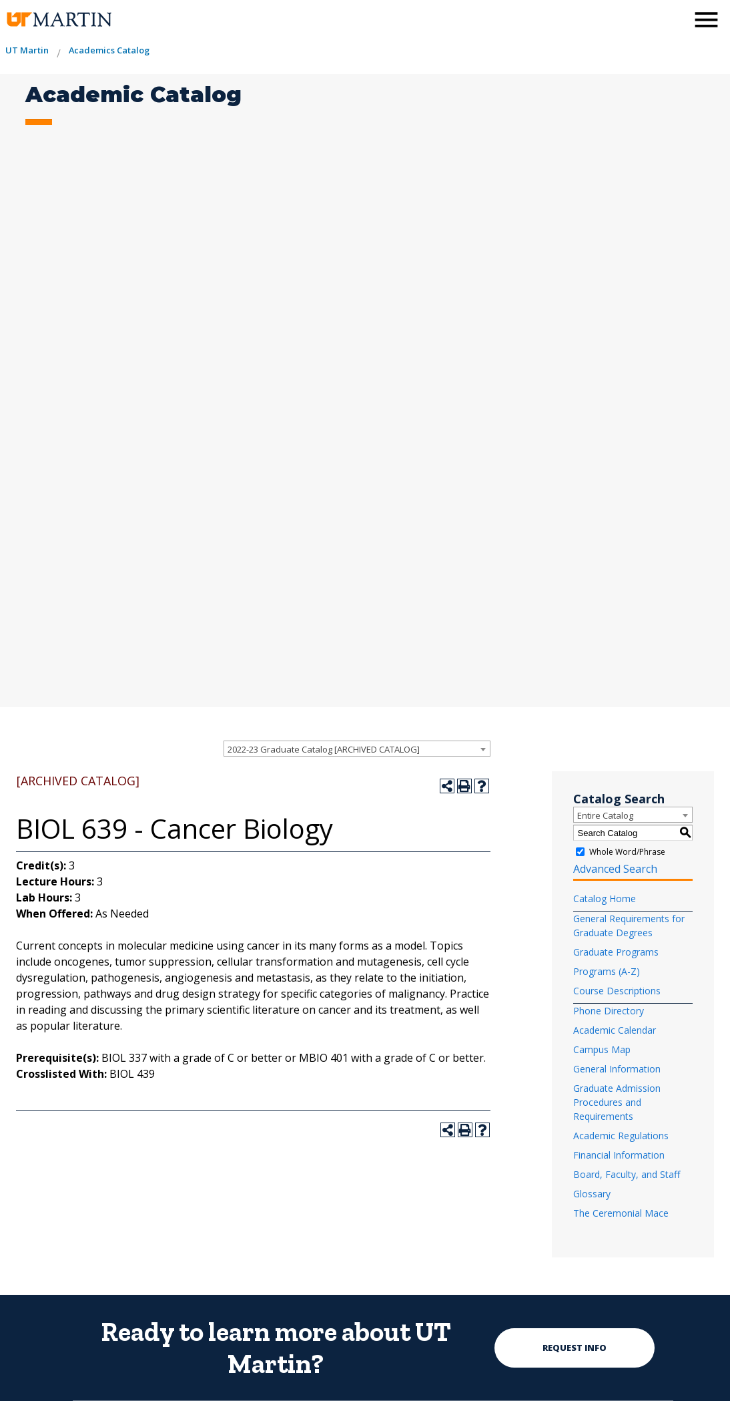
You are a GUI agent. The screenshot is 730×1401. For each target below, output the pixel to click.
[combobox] (357, 749)
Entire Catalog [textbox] (605, 815)
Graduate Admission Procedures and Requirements (617, 1102)
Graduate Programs (616, 952)
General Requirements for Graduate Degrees (629, 925)
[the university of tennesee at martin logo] (58, 20)
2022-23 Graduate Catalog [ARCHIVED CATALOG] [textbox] (324, 749)
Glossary (592, 1193)
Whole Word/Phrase (627, 851)
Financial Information (619, 1155)
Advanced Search (615, 868)
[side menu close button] (706, 19)
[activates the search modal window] (673, 18)
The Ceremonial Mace (621, 1213)
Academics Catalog (109, 50)
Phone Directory (608, 1010)
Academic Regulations (621, 1135)
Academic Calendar (614, 1030)
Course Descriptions (617, 990)
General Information (617, 1068)
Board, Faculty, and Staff (626, 1174)
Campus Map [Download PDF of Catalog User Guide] (602, 1049)
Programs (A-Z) (606, 971)
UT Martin (27, 50)
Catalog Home (604, 898)
